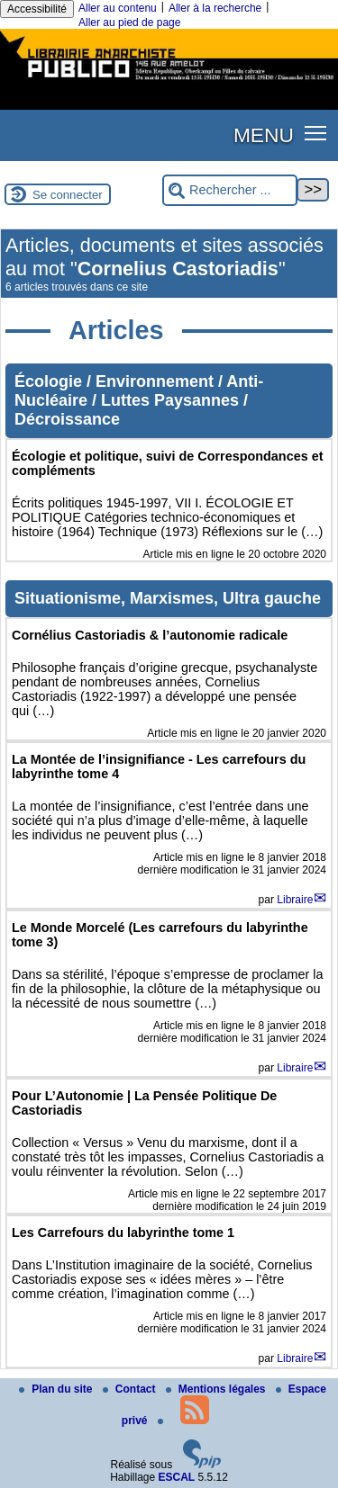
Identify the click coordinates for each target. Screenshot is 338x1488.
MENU (263, 135)
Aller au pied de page (129, 22)
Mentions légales (217, 1389)
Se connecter (67, 195)
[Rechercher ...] (229, 190)
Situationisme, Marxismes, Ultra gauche (167, 598)
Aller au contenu (117, 8)
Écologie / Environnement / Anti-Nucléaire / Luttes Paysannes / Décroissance (138, 400)
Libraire (295, 899)
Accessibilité (37, 9)
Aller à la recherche (215, 8)
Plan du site (57, 1389)
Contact (131, 1389)
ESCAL (177, 1477)
